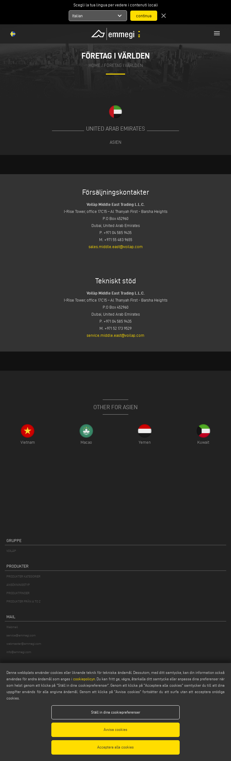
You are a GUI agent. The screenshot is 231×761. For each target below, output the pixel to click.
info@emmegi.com (18, 652)
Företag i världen (123, 65)
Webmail (12, 627)
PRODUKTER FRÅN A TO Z (23, 601)
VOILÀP (11, 551)
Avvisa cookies (115, 729)
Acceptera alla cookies (115, 747)
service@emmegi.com (21, 635)
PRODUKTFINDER (18, 593)
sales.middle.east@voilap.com (116, 246)
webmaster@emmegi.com (23, 643)
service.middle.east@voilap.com (115, 335)
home (94, 65)
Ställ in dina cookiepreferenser (115, 712)
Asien (115, 142)
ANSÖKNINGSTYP (18, 585)
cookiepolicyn (83, 679)
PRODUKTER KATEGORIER (23, 576)
